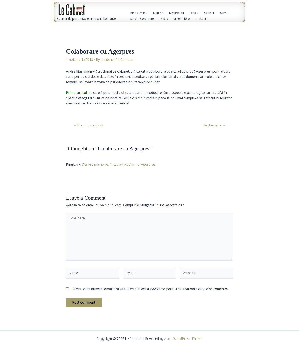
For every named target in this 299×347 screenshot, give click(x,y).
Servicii (224, 13)
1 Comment (127, 59)
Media (164, 19)
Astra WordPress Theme (183, 338)
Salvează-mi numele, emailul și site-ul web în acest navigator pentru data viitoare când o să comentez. (150, 289)
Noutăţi (158, 13)
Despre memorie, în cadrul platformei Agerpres (119, 164)
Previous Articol (88, 125)
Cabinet (209, 13)
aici (121, 92)
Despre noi (176, 13)
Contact (201, 19)
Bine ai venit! (138, 13)
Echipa (194, 13)
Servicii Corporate (142, 19)
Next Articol (214, 125)
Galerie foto (182, 19)
